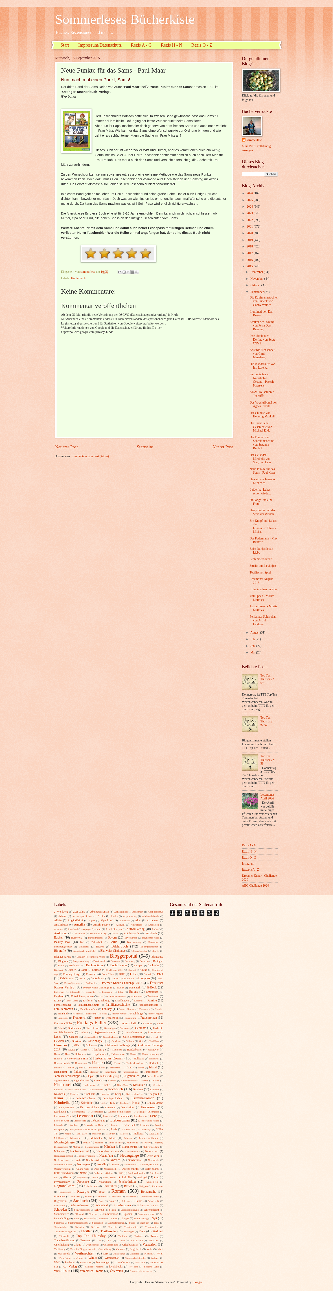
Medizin (153, 1133)
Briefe (61, 965)
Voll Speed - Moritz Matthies (262, 597)
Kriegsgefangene (134, 1094)
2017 (250, 253)
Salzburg (126, 1201)
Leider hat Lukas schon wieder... (261, 491)
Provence (83, 1181)
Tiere (142, 1231)
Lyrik (114, 1129)
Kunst (136, 1102)
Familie (152, 1000)
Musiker (99, 1142)
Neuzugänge (129, 1155)
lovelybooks (116, 1266)
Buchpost (138, 965)
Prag (156, 1177)
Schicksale (59, 1205)
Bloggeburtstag (139, 950)
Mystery (146, 1142)
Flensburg (91, 1013)
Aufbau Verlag (135, 929)
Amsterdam (136, 924)
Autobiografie (132, 933)
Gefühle (84, 1032)
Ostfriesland (152, 1168)
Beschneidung (134, 942)
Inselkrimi (115, 1067)
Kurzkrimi (110, 1107)
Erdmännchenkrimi (116, 996)
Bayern (112, 937)
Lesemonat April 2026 (267, 796)
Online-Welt (83, 1168)
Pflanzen (67, 1177)
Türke (109, 1240)
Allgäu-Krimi (75, 920)
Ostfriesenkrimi (130, 1168)
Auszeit (115, 933)
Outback (98, 1173)
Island (153, 1067)
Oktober (255, 285)
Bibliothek (84, 946)
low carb (133, 1266)
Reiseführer (110, 1186)
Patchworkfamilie (136, 1173)
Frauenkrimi (130, 1017)
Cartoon (96, 969)
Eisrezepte (107, 991)
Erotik (57, 1000)
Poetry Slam (109, 1177)
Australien (79, 933)
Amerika (79, 924)
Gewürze (116, 1041)
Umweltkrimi (136, 1240)
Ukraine (121, 1240)
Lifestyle (58, 1125)
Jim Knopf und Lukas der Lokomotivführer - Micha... (263, 526)
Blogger (156, 950)
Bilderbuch (119, 946)
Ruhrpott (102, 1196)
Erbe (100, 996)
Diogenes (144, 978)
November (257, 278)
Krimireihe (62, 1102)
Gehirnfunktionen (133, 1032)
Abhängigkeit (121, 911)
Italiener (94, 1071)
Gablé (61, 1028)
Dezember (257, 272)
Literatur (114, 1125)
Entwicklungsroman (82, 996)
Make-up (96, 1133)
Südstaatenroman (116, 1222)
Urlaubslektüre (110, 1244)
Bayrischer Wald (150, 937)
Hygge (117, 1063)
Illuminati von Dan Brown (261, 313)
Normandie (153, 1160)
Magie (68, 1133)
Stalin (76, 1218)
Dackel (147, 974)
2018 (250, 246)
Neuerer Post (66, 447)
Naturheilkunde (132, 1151)
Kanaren (112, 1080)
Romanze (75, 1196)
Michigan (59, 1138)
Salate (112, 1201)
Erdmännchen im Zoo (263, 589)
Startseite (145, 447)
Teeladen (79, 1227)
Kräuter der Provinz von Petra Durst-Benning (262, 325)
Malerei (124, 1133)
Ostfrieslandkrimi (64, 1173)
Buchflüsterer (118, 965)
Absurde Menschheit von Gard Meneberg (262, 353)
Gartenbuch (74, 1028)
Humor (97, 1063)
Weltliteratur (119, 1253)
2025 (250, 200)
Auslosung (60, 933)
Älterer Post (222, 447)
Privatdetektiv (62, 1181)
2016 (250, 260)
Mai (253, 652)
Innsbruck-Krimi (96, 1067)
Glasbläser (154, 1041)
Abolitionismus (155, 911)
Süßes (132, 1222)
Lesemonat (85, 1116)
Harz (67, 1054)
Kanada (98, 1080)
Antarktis (58, 929)
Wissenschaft (112, 1257)
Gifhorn (130, 1041)
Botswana (115, 961)
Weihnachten (84, 1253)
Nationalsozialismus (107, 1151)
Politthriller (125, 1177)
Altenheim (124, 920)
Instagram (248, 863)
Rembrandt (157, 1186)
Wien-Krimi (64, 1258)
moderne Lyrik (151, 1266)
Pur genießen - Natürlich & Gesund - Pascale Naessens (262, 380)
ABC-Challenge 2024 (255, 885)
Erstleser (88, 1000)
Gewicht (155, 1036)
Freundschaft (128, 1023)
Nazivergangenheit (63, 1155)
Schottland (102, 1205)
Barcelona (76, 937)
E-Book (152, 987)
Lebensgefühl (78, 1111)
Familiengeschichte (118, 1004)
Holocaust (154, 1058)
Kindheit (106, 1085)
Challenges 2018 (114, 970)
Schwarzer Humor (147, 1205)
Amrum (120, 924)
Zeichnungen (103, 1262)
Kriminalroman (142, 1098)
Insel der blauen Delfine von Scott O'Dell (262, 339)
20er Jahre (79, 911)
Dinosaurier (128, 978)
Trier (98, 1240)
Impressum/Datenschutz (100, 45)
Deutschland (98, 978)
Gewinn (59, 1041)
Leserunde (123, 1116)
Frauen (97, 1017)
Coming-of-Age (72, 974)
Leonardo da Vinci (63, 1116)
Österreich (116, 1271)
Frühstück (147, 1023)
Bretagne (158, 961)
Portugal (142, 1177)
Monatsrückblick (148, 1138)
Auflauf (155, 929)
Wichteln (148, 1253)
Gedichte (140, 1028)
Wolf (57, 1262)
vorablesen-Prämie (91, 1271)
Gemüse (73, 1036)
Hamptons (117, 1049)
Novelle (101, 1164)
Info (81, 1067)
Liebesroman (120, 1120)
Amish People (101, 924)
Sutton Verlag (141, 1218)
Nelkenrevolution (86, 1155)
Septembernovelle (261, 559)
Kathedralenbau (129, 1080)
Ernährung (153, 996)
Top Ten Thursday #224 (266, 721)
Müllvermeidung (151, 1146)
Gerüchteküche (110, 1036)
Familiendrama (62, 1004)
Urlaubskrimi (92, 1244)
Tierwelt (64, 1236)
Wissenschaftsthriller (135, 1258)
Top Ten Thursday (91, 1236)
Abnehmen (137, 911)
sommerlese (254, 140)
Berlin (113, 942)
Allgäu (58, 920)
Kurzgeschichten (89, 1107)
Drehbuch (90, 983)
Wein (105, 1253)
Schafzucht (153, 1201)
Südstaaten (97, 1222)
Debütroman (67, 978)
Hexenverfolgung (150, 1054)
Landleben (60, 1111)
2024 (250, 206)
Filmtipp (159, 1009)
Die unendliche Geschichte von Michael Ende (261, 426)
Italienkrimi (110, 1071)
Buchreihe (153, 965)
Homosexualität (62, 1063)
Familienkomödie (148, 1004)
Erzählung (104, 1000)
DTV (133, 974)
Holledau (139, 1058)
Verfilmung (59, 1249)
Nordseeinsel (135, 1160)
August (255, 632)
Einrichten (91, 991)
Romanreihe (148, 1191)
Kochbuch (115, 1089)
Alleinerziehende (150, 916)
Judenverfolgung (109, 1076)
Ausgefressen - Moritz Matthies (263, 608)
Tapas (157, 1222)
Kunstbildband (155, 1102)
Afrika (101, 916)
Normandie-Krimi (63, 1164)
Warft (160, 1249)
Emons (133, 991)
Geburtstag (125, 1028)
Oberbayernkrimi (62, 1168)
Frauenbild (112, 1017)
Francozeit (63, 1017)
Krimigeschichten (113, 1098)
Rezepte (83, 1191)
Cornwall (91, 974)
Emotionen (152, 991)
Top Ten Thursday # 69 (267, 679)
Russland (116, 1196)
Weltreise (134, 1253)
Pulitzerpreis (152, 1181)
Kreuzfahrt (105, 1094)
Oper (96, 1168)
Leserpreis (108, 1116)
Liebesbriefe (80, 1120)
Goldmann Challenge (116, 1045)
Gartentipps (110, 1028)
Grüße (71, 1049)
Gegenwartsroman (105, 1032)
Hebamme (80, 1054)
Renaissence (65, 1191)
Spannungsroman (146, 1214)
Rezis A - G (141, 45)
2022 (250, 220)
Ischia (141, 1067)
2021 (250, 226)
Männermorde (92, 1146)
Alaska (114, 916)
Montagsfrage (64, 1142)
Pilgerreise (82, 1177)
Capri (84, 969)
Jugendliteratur (61, 1080)
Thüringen (129, 1231)
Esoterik (138, 1000)
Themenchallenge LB (65, 1231)
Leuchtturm (140, 1116)
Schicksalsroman (79, 1205)
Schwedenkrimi (82, 1209)
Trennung (85, 1240)
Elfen (120, 991)
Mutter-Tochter (115, 1142)
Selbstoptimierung (129, 1209)
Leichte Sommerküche (119, 1111)
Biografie (60, 950)
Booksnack (99, 961)
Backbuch (151, 933)
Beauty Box (62, 942)
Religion (143, 1186)
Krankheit (89, 1094)
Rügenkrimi (60, 1201)
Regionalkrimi (65, 1186)
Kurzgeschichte (66, 1107)
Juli (253, 639)
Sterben (103, 1218)
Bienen (100, 946)
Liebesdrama (98, 1120)
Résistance (131, 1196)
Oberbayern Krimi (149, 1164)
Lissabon (73, 1125)
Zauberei (69, 1262)
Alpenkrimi (106, 920)
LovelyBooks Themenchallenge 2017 (88, 1129)
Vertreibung (105, 1249)
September (257, 292)
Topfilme (122, 1236)
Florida (103, 1013)
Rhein (102, 1191)
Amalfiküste (61, 924)
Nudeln (115, 1164)
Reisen (128, 1186)
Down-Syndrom (72, 983)
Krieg (118, 1094)
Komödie (154, 1089)
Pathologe (155, 1173)
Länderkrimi (128, 1129)
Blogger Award (62, 956)
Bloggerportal (124, 956)
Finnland (63, 1013)
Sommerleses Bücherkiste (125, 19)
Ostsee (83, 1173)
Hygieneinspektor (134, 1063)
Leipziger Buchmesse (148, 1111)
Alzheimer (152, 920)
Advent (62, 916)
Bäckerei (58, 970)
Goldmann (91, 1045)
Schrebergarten (122, 1205)
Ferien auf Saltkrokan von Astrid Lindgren (263, 620)
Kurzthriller (128, 1107)
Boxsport (144, 961)
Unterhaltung (61, 1244)
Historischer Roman (108, 1058)
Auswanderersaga (98, 933)
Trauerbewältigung (64, 1240)
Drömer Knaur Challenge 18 (97, 987)
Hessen (133, 1054)
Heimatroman (118, 1054)
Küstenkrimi (148, 1107)
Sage (101, 1201)
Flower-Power (119, 1013)
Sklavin (93, 1214)
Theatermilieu (131, 1227)
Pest (56, 1177)
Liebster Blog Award (148, 1120)
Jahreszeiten (151, 1071)
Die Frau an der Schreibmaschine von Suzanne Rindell (262, 443)
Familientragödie (88, 1009)
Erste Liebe (72, 1000)
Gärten (84, 1049)
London (144, 1125)
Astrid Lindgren (114, 929)
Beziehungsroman (63, 946)
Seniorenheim (151, 1209)
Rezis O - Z (201, 45)
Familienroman (63, 1009)
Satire (139, 1201)
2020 (250, 233)
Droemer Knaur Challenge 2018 (121, 983)
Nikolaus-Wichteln (95, 1160)
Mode (112, 1138)
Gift (141, 1041)
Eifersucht (75, 991)
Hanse (57, 1054)
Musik (86, 1142)
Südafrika (59, 1222)
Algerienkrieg (130, 916)
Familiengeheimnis (88, 1004)
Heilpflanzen (99, 1054)
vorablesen (62, 1271)
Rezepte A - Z (250, 869)
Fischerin (77, 1013)
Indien (71, 1067)
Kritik (102, 1103)
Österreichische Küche (141, 1271)
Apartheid (73, 929)
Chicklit (132, 970)
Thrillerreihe (108, 1231)
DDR (122, 974)
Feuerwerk (144, 1009)
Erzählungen (122, 1000)
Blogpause (157, 956)
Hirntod (58, 1058)
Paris (120, 1173)
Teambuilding (61, 1227)
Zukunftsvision (122, 1262)
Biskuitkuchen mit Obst (84, 950)
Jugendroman (81, 1080)
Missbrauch (76, 1138)
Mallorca (139, 1133)
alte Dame (140, 1262)
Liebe (153, 1116)
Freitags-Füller (91, 1022)
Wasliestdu (64, 1253)
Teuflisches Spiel (260, 572)
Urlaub (77, 1244)
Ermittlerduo (137, 996)
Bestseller (153, 942)
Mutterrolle (132, 1142)
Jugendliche (153, 1076)
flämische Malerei (94, 1266)
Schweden (60, 1209)
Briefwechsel (75, 965)
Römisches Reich (150, 1196)
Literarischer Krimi (94, 1125)
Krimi (58, 1098)
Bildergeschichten (149, 946)
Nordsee (115, 1160)
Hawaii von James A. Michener (263, 481)
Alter (138, 920)
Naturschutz (152, 1151)
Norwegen (83, 1164)
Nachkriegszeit (79, 1151)
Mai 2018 (82, 1133)
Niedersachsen (61, 1160)
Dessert (82, 978)
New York (153, 1155)
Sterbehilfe (89, 1218)
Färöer (160, 1023)
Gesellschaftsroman (134, 1036)
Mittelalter (96, 1138)
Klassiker (139, 1085)
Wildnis (79, 1258)
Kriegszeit (153, 1094)
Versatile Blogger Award (82, 1249)
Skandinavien (61, 1214)
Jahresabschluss (130, 1071)
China (143, 969)
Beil (82, 942)
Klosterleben (96, 1089)
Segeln (112, 1209)
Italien (77, 1071)
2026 (250, 193)
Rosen (88, 1196)
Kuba (113, 1103)
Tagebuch (144, 1222)
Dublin (120, 987)
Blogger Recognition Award (91, 956)
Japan (91, 1076)
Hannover (153, 1049)
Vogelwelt (135, 1249)
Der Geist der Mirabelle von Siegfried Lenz (260, 458)
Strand (114, 1218)
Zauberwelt (85, 1262)
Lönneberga (145, 1129)
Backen (58, 937)
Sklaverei (79, 1214)
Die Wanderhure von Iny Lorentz (262, 365)
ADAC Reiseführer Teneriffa (262, 393)
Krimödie (87, 1102)
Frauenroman (148, 1017)
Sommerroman (109, 1214)
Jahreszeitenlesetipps (67, 1076)
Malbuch (110, 1133)
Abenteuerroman (99, 911)
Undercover (153, 1240)
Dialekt (114, 978)
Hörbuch (153, 1063)
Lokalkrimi (129, 1125)
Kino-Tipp (122, 1085)
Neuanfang (106, 1155)
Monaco (128, 1138)
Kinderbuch (78, 278)
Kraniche (74, 1094)
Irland (129, 1067)
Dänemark (134, 987)
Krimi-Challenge (85, 1098)
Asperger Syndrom (91, 929)
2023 (250, 213)
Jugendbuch (132, 1076)
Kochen (138, 1089)
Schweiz (99, 1209)
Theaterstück (151, 1227)
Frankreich (79, 1017)
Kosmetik (59, 1094)
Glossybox (60, 1045)
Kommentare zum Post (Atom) (90, 456)
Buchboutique (94, 965)
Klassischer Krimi (76, 1089)
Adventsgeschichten (82, 916)
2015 (250, 266)
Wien (160, 1253)
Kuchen (124, 1103)
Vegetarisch (150, 1244)
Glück (77, 1045)
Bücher (72, 969)
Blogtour (63, 961)
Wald (149, 1249)
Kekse (156, 1080)
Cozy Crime (108, 974)
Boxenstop (130, 961)
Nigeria (77, 1160)
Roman (118, 1191)
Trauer (154, 1236)
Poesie (95, 1177)
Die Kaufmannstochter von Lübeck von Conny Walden (264, 301)
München (59, 1151)
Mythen (76, 1146)
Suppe (125, 1218)
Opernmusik (110, 1168)
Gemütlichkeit (91, 1036)
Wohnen (155, 1258)
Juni (253, 646)
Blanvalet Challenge (112, 950)
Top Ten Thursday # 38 (267, 759)
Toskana (138, 1236)
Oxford (109, 1173)
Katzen (144, 1080)
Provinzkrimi (105, 1181)
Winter (92, 1257)
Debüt (159, 974)
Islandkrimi (60, 1071)
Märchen (109, 1146)
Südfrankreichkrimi (78, 1222)
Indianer (58, 1067)
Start (65, 45)
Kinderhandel (89, 1085)
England (59, 996)
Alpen (92, 920)
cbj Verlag (70, 1266)
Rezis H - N (171, 45)
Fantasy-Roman (127, 1009)
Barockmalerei (95, 937)
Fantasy (107, 1009)
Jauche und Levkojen (263, 565)
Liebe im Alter (61, 1120)
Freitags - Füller (63, 1023)
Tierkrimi (158, 1231)
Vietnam (120, 1249)
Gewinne (77, 1041)
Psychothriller (127, 1181)
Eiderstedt (59, 991)
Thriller (86, 1231)
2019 (250, 240)
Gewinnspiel (96, 1041)
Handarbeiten (134, 1049)
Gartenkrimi (92, 1028)
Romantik (59, 1196)
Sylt (154, 1218)
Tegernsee (96, 1227)
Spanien (128, 1214)
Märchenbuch (130, 1146)
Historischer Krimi (77, 1058)
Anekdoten (153, 924)
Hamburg (98, 1049)
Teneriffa (112, 1227)
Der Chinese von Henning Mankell (262, 414)
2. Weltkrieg (61, 911)
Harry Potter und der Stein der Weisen (262, 512)
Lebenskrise (97, 1111)
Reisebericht (91, 1186)
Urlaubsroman (130, 1244)
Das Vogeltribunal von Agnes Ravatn (263, 404)
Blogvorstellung (81, 961)
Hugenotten (81, 1063)
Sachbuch (80, 1201)
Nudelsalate (130, 1164)
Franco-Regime (155, 1013)
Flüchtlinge (136, 1013)
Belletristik (96, 942)
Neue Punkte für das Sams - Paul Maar (262, 471)
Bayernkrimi (131, 937)
